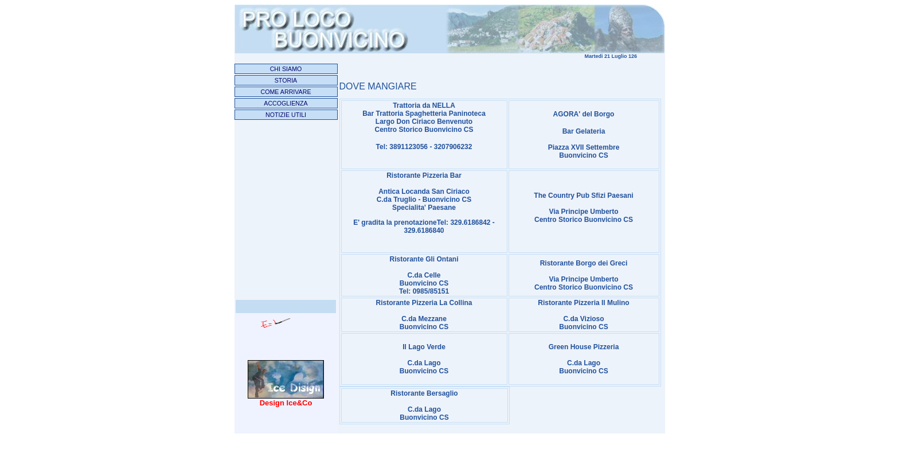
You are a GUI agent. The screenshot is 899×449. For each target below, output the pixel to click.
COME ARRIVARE (285, 91)
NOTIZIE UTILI (285, 114)
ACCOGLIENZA (285, 103)
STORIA (286, 80)
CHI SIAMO (286, 68)
